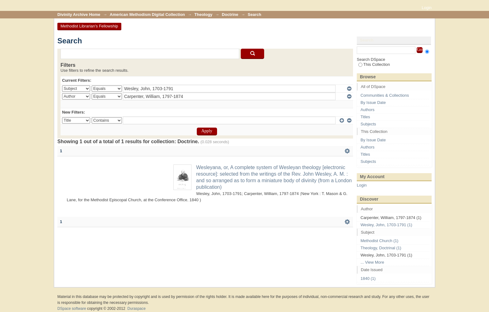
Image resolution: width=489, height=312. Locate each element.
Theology (203, 14)
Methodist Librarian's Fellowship (89, 26)
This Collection (374, 64)
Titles (365, 117)
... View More (372, 262)
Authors (368, 109)
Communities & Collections (385, 95)
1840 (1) (368, 278)
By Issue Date (373, 102)
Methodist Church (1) (379, 240)
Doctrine (230, 14)
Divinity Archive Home (78, 14)
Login (427, 7)
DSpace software (71, 308)
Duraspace (136, 308)
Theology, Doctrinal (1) (381, 248)
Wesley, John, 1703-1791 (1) (386, 224)
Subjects (368, 124)
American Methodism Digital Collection (147, 14)
